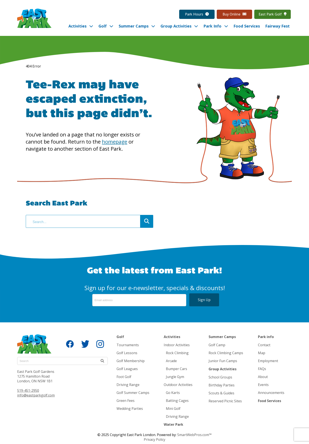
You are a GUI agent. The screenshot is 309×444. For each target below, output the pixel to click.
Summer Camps (222, 336)
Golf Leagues (127, 368)
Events (263, 384)
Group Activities (222, 369)
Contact (264, 345)
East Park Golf (272, 14)
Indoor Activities (177, 345)
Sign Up (204, 299)
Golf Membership (131, 360)
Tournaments (128, 345)
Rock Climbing (177, 353)
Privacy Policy (154, 439)
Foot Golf (124, 376)
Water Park (173, 424)
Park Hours (197, 14)
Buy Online (234, 14)
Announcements (271, 392)
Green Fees (126, 400)
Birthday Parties (222, 385)
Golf (120, 336)
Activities (172, 336)
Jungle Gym (175, 376)
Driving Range (128, 384)
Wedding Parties (130, 408)
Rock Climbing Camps (226, 353)
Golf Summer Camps (133, 392)
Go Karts (173, 392)
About (263, 376)
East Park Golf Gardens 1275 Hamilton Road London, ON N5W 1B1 (35, 376)
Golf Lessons (127, 353)
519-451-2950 (28, 390)
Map (261, 353)
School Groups (220, 377)
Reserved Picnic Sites (225, 401)
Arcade (171, 360)
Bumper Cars (176, 368)
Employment (268, 360)
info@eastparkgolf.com (36, 395)
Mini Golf (173, 408)
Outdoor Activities (178, 384)
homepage (114, 141)
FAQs (262, 368)
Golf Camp (217, 345)
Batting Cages (177, 400)
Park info (266, 336)
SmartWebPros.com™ (194, 434)
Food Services (269, 400)
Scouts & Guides (221, 393)
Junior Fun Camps (223, 360)
